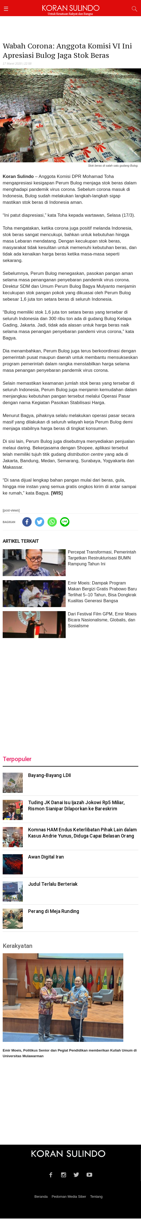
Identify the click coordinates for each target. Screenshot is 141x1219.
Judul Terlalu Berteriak (53, 884)
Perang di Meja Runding (53, 911)
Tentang (96, 1197)
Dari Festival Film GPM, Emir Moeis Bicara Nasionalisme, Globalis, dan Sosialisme (102, 620)
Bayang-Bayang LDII (49, 775)
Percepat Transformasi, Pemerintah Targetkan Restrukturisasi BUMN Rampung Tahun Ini (102, 558)
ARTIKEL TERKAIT (21, 541)
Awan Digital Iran (46, 857)
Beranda (40, 1197)
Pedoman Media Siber (69, 1197)
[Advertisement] (70, 693)
